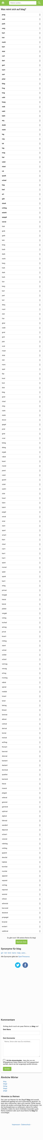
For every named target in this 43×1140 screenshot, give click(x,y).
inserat (4, 788)
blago (5, 1088)
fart (3, 282)
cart (3, 56)
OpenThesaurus (24, 956)
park (3, 24)
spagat (4, 217)
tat (3, 143)
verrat (4, 222)
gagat (4, 424)
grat (3, 337)
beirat (4, 604)
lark (3, 240)
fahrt (3, 503)
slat (3, 360)
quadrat (4, 774)
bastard (4, 761)
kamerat (5, 779)
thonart (4, 747)
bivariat (4, 922)
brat (3, 383)
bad (3, 189)
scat (3, 346)
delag (4, 447)
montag (4, 678)
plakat (4, 609)
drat (3, 388)
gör (2, 953)
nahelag (5, 844)
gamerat (5, 807)
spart (4, 530)
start (3, 526)
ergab (4, 452)
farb (3, 226)
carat (4, 475)
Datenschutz (25, 1124)
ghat (3, 323)
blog (4, 1081)
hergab (4, 595)
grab (3, 231)
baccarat (5, 908)
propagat (5, 917)
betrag (4, 705)
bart (3, 47)
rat (3, 171)
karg (3, 286)
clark (3, 411)
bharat (4, 710)
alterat (4, 719)
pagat (4, 512)
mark (4, 42)
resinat (4, 738)
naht (3, 111)
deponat (5, 830)
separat (4, 880)
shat (3, 355)
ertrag (4, 673)
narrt (3, 549)
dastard (4, 765)
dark (3, 272)
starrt (4, 645)
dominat (5, 770)
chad (4, 401)
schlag (4, 208)
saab (3, 328)
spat (3, 369)
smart (4, 535)
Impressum (16, 1124)
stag (3, 406)
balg (18, 953)
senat (4, 516)
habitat (4, 862)
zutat (4, 484)
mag (3, 153)
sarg (3, 28)
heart (4, 498)
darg (3, 305)
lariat (4, 701)
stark (4, 130)
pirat (3, 429)
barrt (3, 581)
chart (4, 544)
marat (4, 466)
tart (3, 300)
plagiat (4, 793)
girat (3, 434)
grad (3, 397)
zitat (3, 493)
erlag (4, 586)
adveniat (5, 903)
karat (4, 461)
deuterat (5, 913)
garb (3, 236)
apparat (4, 876)
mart (3, 309)
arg (3, 120)
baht (3, 116)
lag (3, 134)
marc (4, 364)
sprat (4, 563)
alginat (4, 816)
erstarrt (4, 926)
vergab (4, 613)
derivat (4, 728)
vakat (4, 457)
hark (3, 268)
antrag (4, 627)
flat (3, 374)
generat (4, 802)
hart (3, 33)
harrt (3, 558)
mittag (4, 641)
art (3, 194)
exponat (5, 890)
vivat (3, 438)
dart (3, 60)
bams (14, 953)
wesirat (4, 894)
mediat (4, 692)
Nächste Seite (21, 942)
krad (3, 378)
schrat (4, 650)
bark (3, 277)
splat (4, 572)
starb (4, 415)
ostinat (4, 724)
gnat (3, 332)
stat (3, 314)
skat (3, 51)
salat (4, 162)
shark (4, 203)
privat (4, 632)
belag (4, 443)
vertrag (4, 885)
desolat (4, 857)
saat (3, 19)
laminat (4, 715)
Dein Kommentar (9, 1038)
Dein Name (7, 1029)
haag (4, 102)
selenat (4, 797)
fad (3, 157)
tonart (4, 696)
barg (3, 263)
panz (23, 953)
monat (4, 567)
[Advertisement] (21, 994)
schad (4, 180)
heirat (4, 599)
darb (3, 254)
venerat (4, 839)
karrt (3, 553)
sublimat (5, 931)
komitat (4, 867)
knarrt (4, 636)
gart (3, 65)
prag (3, 15)
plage (5, 1091)
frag (3, 88)
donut (4, 420)
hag (3, 185)
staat (4, 166)
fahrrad (4, 820)
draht (4, 125)
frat (3, 318)
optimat (4, 811)
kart (3, 291)
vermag (4, 664)
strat (3, 521)
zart (3, 74)
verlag (4, 618)
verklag (4, 848)
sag (3, 139)
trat (3, 37)
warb (4, 259)
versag (4, 668)
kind (9, 953)
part (3, 295)
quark (4, 176)
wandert (5, 825)
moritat (4, 871)
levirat (4, 733)
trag (3, 93)
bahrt (4, 507)
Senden (7, 1069)
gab (3, 199)
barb (3, 249)
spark (4, 576)
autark (4, 212)
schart (4, 659)
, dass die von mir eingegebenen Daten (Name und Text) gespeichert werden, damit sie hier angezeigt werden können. (21, 1062)
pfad (3, 79)
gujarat (4, 853)
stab (3, 107)
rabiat (4, 682)
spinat (4, 687)
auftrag (4, 742)
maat (4, 351)
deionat (4, 756)
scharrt (4, 834)
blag (3, 84)
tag (3, 148)
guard (4, 480)
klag (3, 392)
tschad (4, 622)
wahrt (4, 489)
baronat (4, 751)
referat (4, 899)
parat (4, 470)
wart (3, 70)
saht (3, 97)
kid (5, 953)
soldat (4, 655)
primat (4, 590)
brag (3, 245)
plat (3, 341)
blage (5, 1084)
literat (4, 784)
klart (3, 540)
